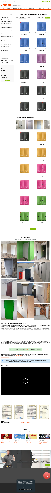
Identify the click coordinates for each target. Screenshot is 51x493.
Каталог (3, 8)
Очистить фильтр (41, 17)
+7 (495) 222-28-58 (34, 1)
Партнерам (25, 8)
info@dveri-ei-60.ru (23, 1)
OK (20, 489)
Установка (20, 8)
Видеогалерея (31, 8)
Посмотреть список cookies (27, 489)
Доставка (15, 8)
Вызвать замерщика (46, 1)
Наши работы (38, 8)
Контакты (47, 8)
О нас (43, 8)
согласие (36, 461)
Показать (7, 80)
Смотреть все (48, 117)
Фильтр (47, 17)
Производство (9, 8)
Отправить (47, 465)
